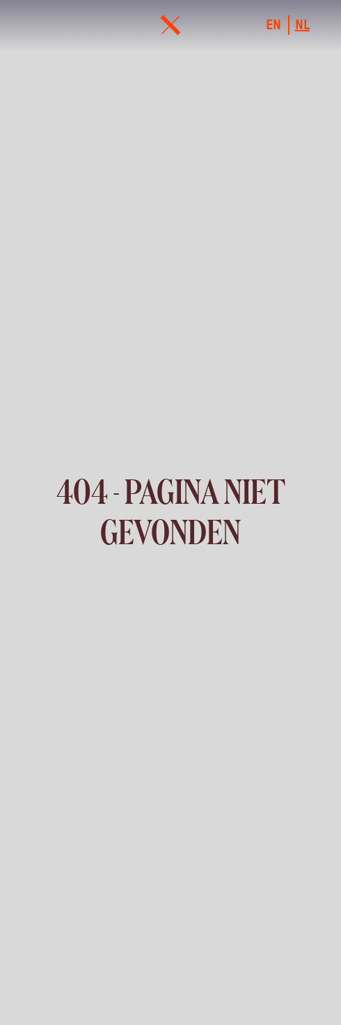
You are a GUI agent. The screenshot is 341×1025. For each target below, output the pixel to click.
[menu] (170, 25)
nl (302, 25)
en (273, 25)
